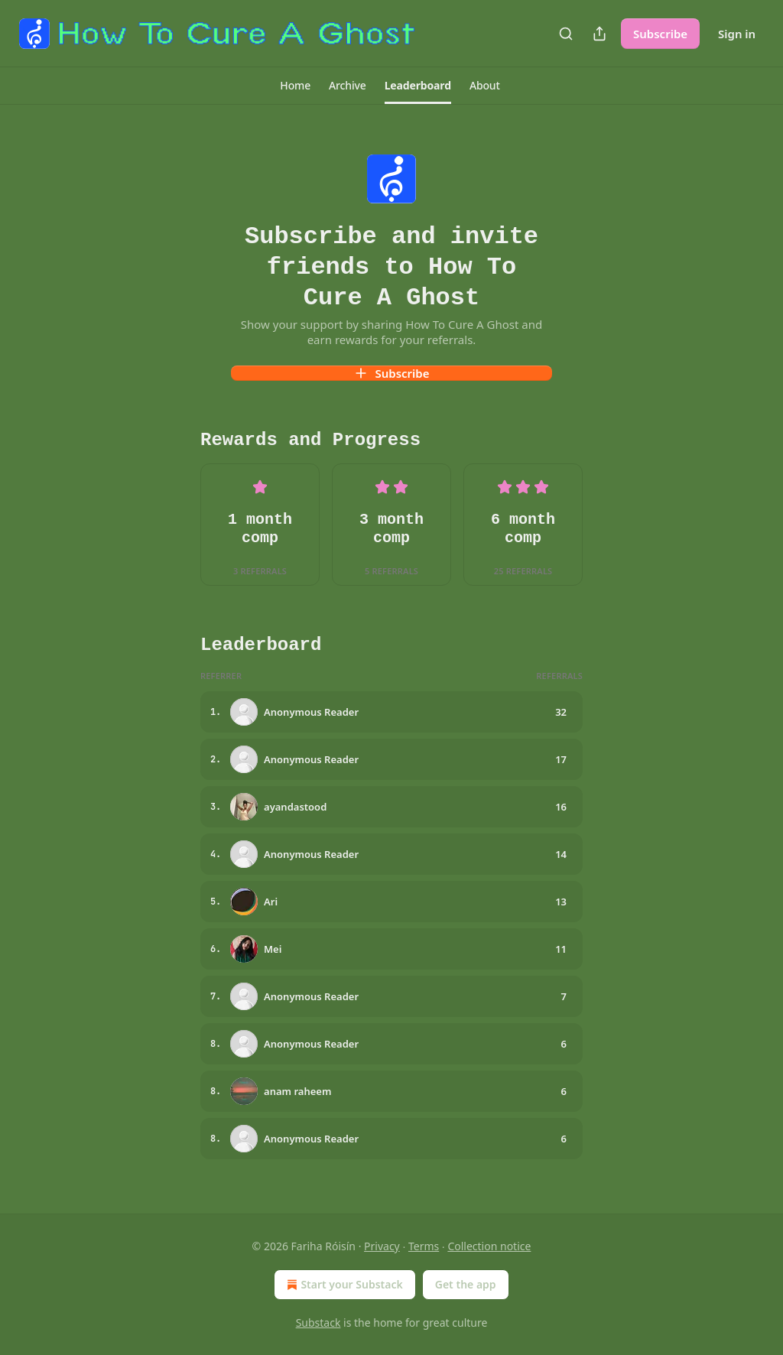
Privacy (382, 1246)
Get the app (465, 1284)
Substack (318, 1322)
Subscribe (660, 33)
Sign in (736, 33)
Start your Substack (343, 1284)
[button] (295, 85)
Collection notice (489, 1246)
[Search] (566, 33)
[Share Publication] (599, 33)
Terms (423, 1246)
